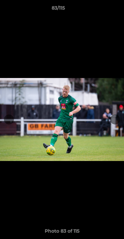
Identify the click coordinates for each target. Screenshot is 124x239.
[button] (100, 10)
